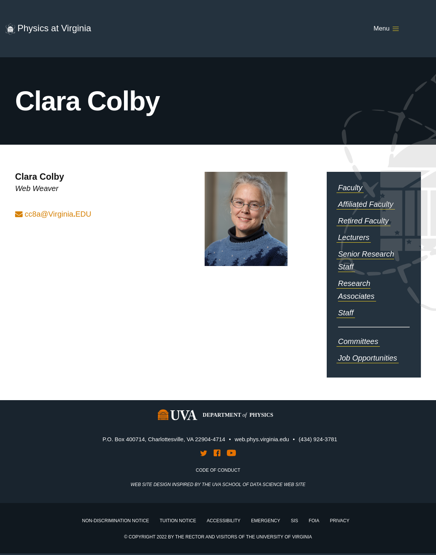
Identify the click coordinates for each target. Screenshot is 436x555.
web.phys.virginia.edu (262, 439)
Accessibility (223, 520)
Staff (345, 313)
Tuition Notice (178, 520)
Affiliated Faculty (365, 204)
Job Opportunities (367, 358)
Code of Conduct (218, 470)
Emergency (265, 520)
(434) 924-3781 (317, 439)
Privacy (339, 520)
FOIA (314, 520)
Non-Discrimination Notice (115, 520)
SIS (294, 520)
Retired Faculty (363, 221)
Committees (358, 341)
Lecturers (353, 237)
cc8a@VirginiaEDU (58, 214)
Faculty (350, 187)
